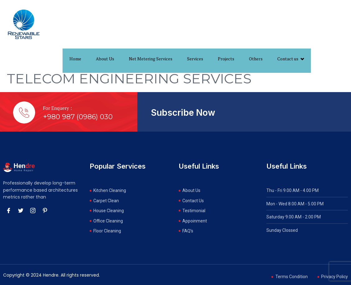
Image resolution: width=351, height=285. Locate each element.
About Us (105, 59)
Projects (226, 59)
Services (195, 59)
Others (256, 59)
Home (75, 59)
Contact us (290, 59)
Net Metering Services (150, 59)
